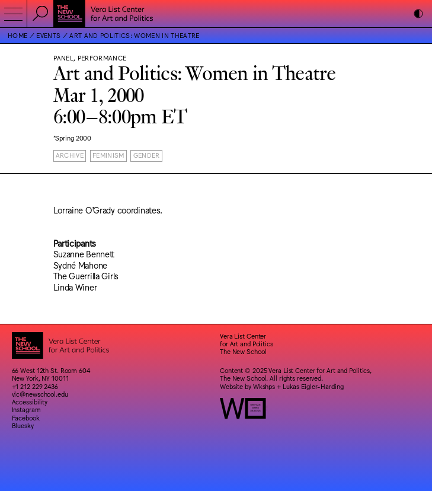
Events (48, 35)
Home (17, 35)
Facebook (26, 418)
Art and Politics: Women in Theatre (134, 35)
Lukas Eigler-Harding (313, 386)
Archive (70, 155)
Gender (146, 155)
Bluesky (23, 425)
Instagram (26, 409)
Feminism (108, 155)
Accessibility (30, 402)
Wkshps (264, 386)
